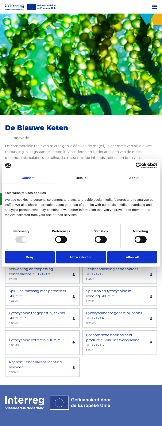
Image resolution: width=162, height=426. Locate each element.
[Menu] (154, 7)
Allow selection (80, 257)
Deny (30, 257)
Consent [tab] (28, 178)
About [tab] (134, 178)
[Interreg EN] (31, 6)
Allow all (132, 257)
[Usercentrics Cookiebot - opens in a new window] (138, 165)
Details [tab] (81, 178)
